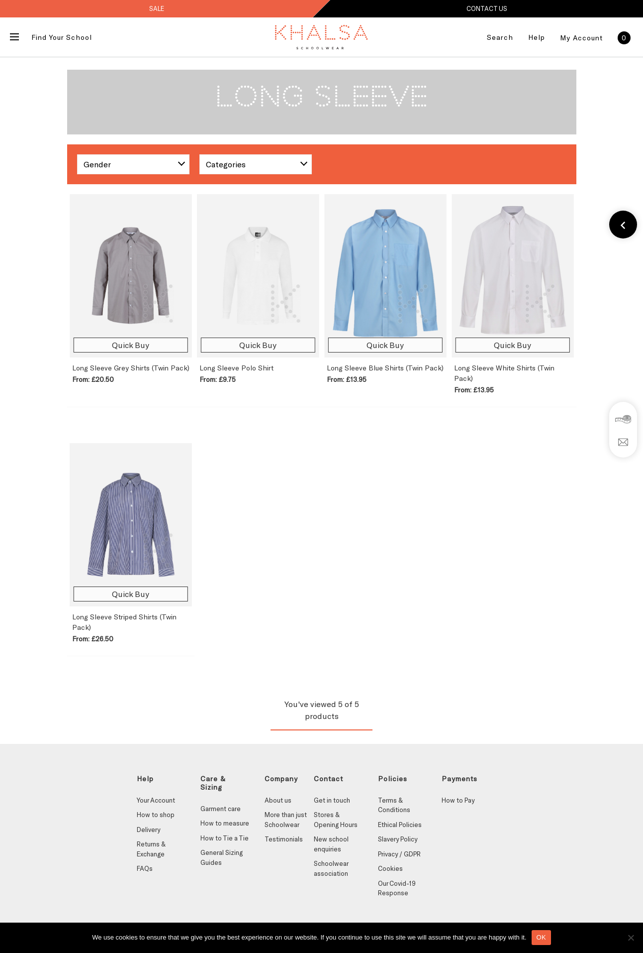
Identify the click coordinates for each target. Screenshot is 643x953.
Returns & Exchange (151, 849)
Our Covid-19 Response (397, 888)
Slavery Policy (397, 839)
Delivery (148, 830)
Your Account (156, 800)
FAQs (145, 868)
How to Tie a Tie (224, 838)
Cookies (390, 868)
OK (541, 937)
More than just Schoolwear (286, 820)
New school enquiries (331, 844)
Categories (226, 164)
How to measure (224, 823)
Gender (97, 164)
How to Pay (458, 800)
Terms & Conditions (394, 805)
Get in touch (332, 800)
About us (278, 800)
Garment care (220, 809)
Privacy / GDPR (399, 854)
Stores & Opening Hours (336, 820)
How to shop (156, 815)
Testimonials (284, 839)
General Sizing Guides (221, 857)
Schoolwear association (331, 868)
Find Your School (61, 37)
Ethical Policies (400, 825)
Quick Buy (130, 345)
